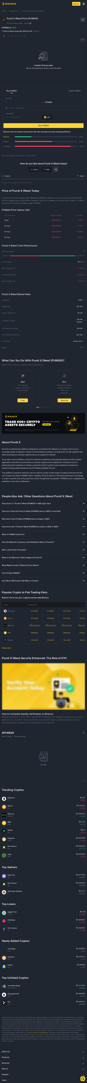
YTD (24, 36)
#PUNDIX (8, 733)
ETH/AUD (50, 611)
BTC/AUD (50, 618)
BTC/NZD (34, 618)
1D (4, 36)
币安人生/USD (67, 625)
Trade (23, 400)
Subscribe (64, 400)
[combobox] (47, 117)
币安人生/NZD (34, 625)
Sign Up (76, 4)
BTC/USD (66, 618)
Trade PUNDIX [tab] (75, 91)
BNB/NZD (34, 633)
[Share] (82, 19)
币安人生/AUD (51, 625)
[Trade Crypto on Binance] (43, 424)
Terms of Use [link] (32, 1032)
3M (16, 36)
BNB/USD (66, 633)
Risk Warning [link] (43, 1032)
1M (12, 36)
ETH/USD (66, 611)
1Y (20, 36)
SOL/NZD (34, 640)
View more (6, 648)
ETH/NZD (34, 611)
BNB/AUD (50, 633)
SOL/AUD (50, 640)
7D (8, 36)
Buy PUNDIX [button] (43, 125)
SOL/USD (66, 640)
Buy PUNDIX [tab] (11, 91)
